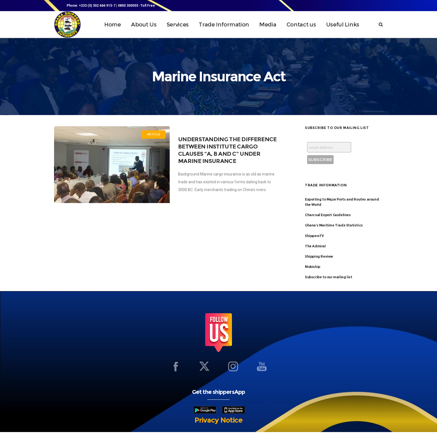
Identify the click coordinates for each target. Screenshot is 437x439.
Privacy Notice (218, 427)
